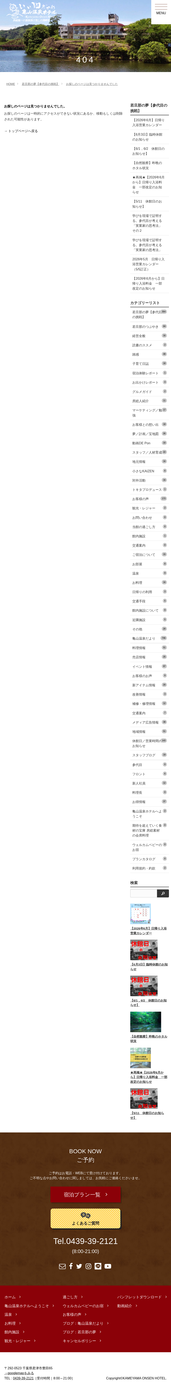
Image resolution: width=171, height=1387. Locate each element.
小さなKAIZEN (149, 471)
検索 (134, 883)
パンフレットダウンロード (139, 1294)
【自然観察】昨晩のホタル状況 (147, 165)
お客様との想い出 (149, 424)
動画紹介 (124, 1303)
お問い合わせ (149, 517)
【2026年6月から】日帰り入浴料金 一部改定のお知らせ (148, 283)
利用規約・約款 (149, 868)
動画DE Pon (149, 443)
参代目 (149, 764)
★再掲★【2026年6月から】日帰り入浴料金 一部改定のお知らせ (148, 184)
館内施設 (149, 536)
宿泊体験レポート (149, 373)
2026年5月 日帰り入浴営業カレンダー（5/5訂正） (148, 264)
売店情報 (149, 657)
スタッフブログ (149, 755)
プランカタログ (149, 858)
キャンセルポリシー (79, 1338)
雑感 (149, 354)
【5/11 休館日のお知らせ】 (147, 203)
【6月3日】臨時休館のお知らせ (147, 137)
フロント (149, 773)
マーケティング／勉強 (149, 412)
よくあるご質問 (85, 1215)
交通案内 (149, 545)
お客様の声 (149, 498)
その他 (149, 629)
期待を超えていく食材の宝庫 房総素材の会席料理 (149, 830)
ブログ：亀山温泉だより (83, 1320)
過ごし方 (70, 1294)
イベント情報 (149, 666)
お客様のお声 (149, 675)
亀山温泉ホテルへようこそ (149, 813)
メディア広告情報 (149, 722)
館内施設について (149, 610)
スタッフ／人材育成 (149, 452)
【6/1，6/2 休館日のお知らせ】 (148, 151)
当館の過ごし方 (149, 526)
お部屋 (149, 564)
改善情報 (149, 694)
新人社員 (149, 783)
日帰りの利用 (149, 591)
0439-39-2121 (92, 1238)
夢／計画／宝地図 (149, 433)
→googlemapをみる (19, 1370)
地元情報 (149, 461)
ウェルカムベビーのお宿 (149, 847)
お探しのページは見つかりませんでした (92, 84)
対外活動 (149, 480)
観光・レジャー (149, 508)
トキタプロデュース (149, 489)
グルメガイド (149, 391)
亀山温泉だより (149, 638)
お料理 (149, 582)
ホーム (10, 1294)
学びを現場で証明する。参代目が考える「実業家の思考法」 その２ (148, 223)
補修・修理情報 (149, 703)
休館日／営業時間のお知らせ (149, 743)
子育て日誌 (149, 363)
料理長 (149, 792)
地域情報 (149, 731)
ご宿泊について (149, 554)
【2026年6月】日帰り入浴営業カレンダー (148, 122)
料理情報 (149, 647)
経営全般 (149, 335)
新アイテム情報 (149, 685)
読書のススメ (149, 345)
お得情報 (149, 801)
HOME (10, 84)
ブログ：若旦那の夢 (79, 1329)
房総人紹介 (149, 400)
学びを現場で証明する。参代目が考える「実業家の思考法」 (147, 245)
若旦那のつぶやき (149, 326)
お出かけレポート (149, 382)
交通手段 (149, 601)
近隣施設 (149, 619)
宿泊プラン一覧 (82, 1193)
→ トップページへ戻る (21, 131)
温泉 (149, 573)
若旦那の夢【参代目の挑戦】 (40, 84)
